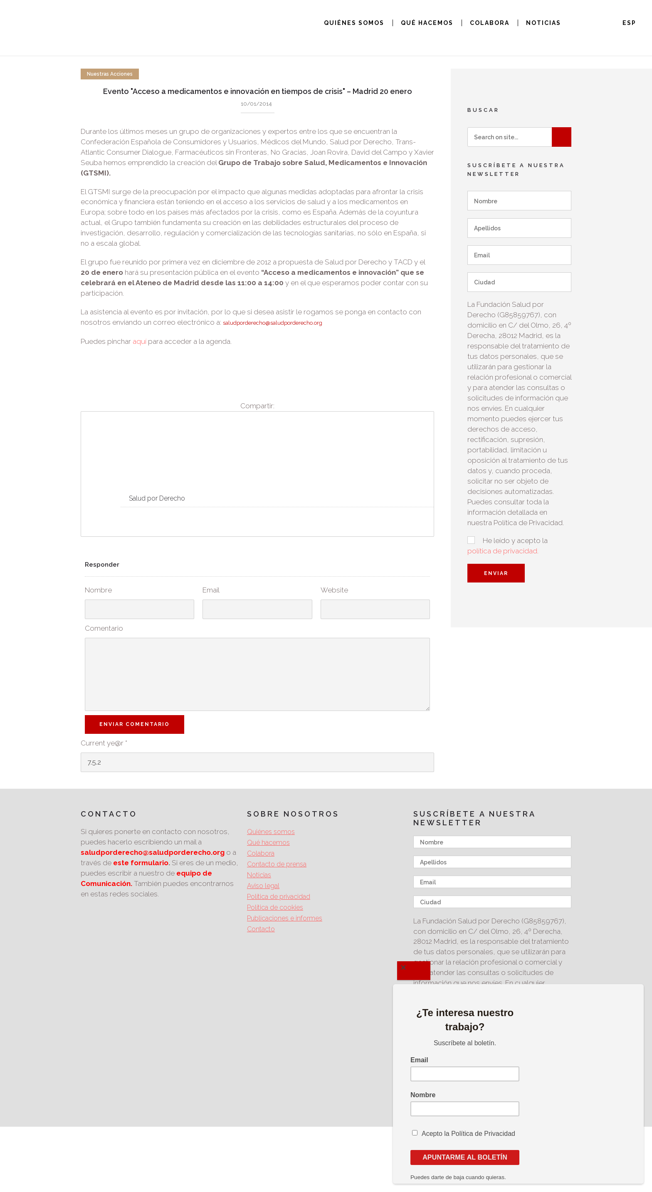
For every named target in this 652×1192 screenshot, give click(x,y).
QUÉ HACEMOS (427, 23)
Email (211, 590)
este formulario (140, 863)
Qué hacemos (268, 842)
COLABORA (489, 23)
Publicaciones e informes (284, 918)
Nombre (98, 590)
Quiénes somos (271, 832)
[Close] (413, 970)
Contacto (261, 929)
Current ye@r (104, 743)
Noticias (259, 875)
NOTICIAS (543, 23)
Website (334, 590)
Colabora (260, 853)
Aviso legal (263, 886)
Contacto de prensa (276, 864)
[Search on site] (519, 137)
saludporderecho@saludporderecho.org (272, 323)
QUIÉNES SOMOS (354, 23)
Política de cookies (275, 907)
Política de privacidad (278, 897)
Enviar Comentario (134, 724)
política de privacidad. (502, 551)
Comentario (104, 628)
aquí (139, 341)
